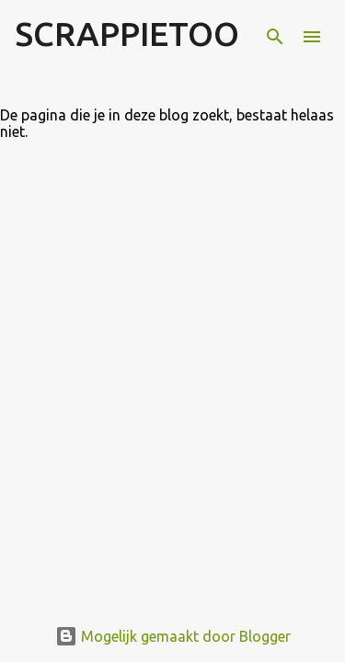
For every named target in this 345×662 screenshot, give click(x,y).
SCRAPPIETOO (127, 33)
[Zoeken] (275, 37)
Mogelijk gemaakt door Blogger (173, 636)
